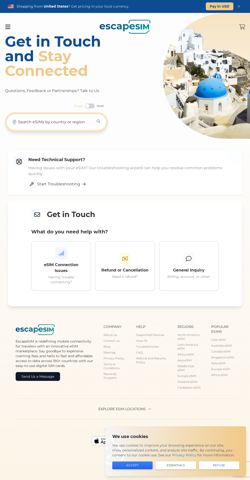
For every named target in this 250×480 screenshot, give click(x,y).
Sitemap (110, 352)
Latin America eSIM (187, 346)
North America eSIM (188, 337)
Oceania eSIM (187, 382)
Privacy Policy (114, 358)
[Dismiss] (238, 6)
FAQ (139, 352)
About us (110, 335)
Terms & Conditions (112, 366)
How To (141, 341)
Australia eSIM (221, 345)
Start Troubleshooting (57, 184)
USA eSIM (218, 340)
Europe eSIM (186, 376)
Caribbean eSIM (188, 387)
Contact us (112, 341)
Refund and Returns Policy (151, 360)
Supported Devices (150, 335)
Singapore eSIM (222, 357)
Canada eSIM (220, 351)
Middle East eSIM (185, 368)
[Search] (98, 121)
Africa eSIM (185, 354)
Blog (107, 346)
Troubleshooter (147, 346)
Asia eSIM (184, 360)
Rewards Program (110, 376)
